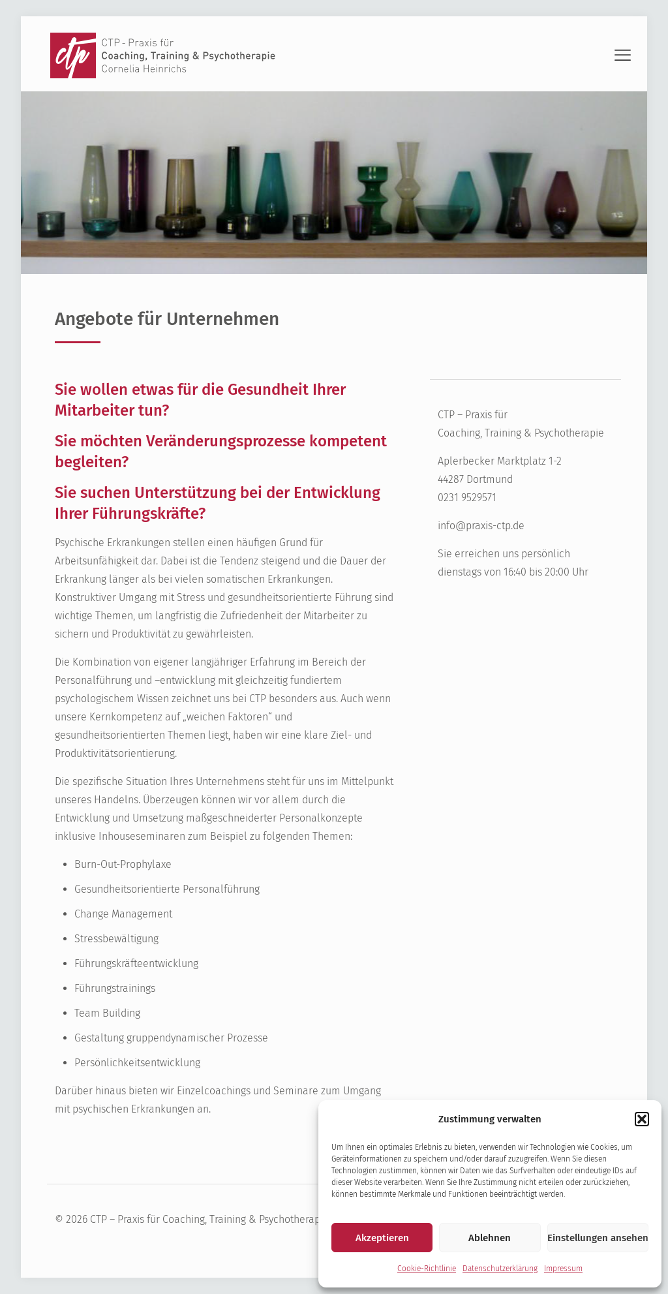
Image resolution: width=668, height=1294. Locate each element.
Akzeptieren (382, 1238)
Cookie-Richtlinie (426, 1268)
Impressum (563, 1268)
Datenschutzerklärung (500, 1268)
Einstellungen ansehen (597, 1238)
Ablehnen (489, 1238)
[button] (641, 1119)
